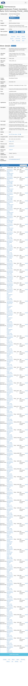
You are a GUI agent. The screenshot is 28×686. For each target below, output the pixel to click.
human (26, 169)
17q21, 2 (11, 141)
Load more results (14, 654)
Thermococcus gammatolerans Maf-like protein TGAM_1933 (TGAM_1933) (10, 266)
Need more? (13, 45)
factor (23, 36)
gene (11, 38)
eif (13, 40)
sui (18, 36)
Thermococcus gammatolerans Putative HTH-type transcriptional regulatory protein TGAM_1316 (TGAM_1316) (10, 294)
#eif (12, 661)
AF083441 (11, 146)
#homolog (23, 659)
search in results (23, 165)
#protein (4, 659)
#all (21, 661)
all (23, 40)
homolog (18, 38)
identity (18, 40)
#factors (8, 661)
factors (24, 38)
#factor (13, 659)
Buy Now (14, 17)
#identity (16, 661)
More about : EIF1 (17, 134)
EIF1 (10, 134)
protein (13, 36)
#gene (18, 659)
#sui (9, 659)
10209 (11, 149)
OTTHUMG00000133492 (14, 159)
